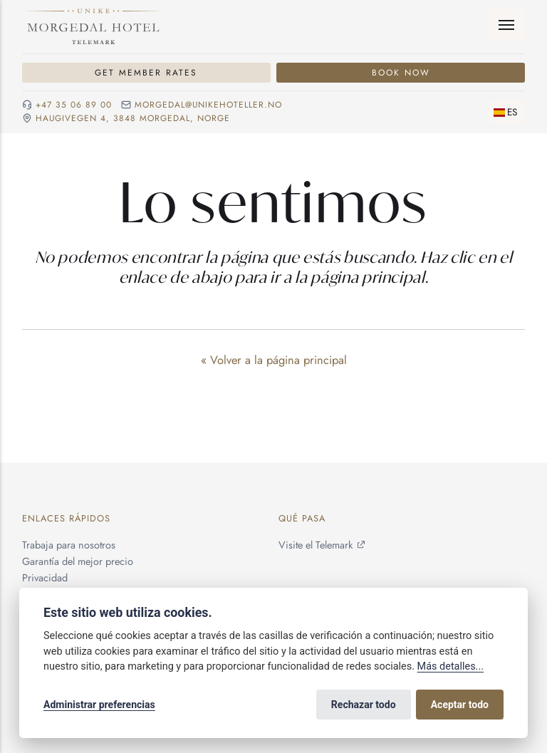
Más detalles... (450, 666)
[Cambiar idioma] (506, 112)
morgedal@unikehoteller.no (208, 105)
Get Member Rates (146, 72)
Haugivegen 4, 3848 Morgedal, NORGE (133, 118)
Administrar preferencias (99, 704)
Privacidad (45, 578)
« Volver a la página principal (274, 359)
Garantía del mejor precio (77, 561)
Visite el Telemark (315, 545)
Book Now (401, 72)
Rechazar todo (363, 704)
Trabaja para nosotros (68, 545)
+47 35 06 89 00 (74, 105)
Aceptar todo (460, 704)
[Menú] (507, 25)
